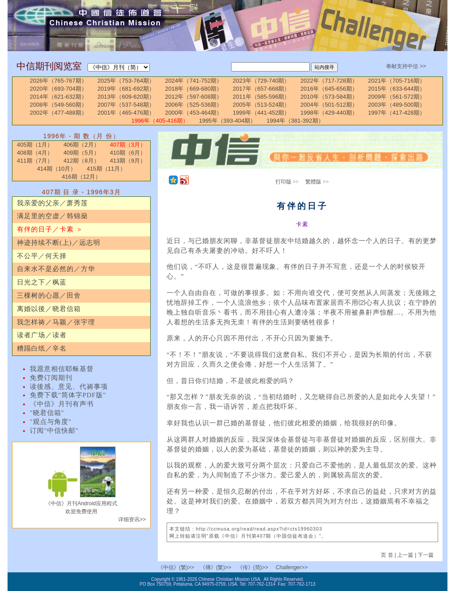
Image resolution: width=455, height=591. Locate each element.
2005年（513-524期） (261, 104)
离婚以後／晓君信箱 (49, 308)
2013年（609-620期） (126, 96)
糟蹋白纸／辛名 (42, 348)
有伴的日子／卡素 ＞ (50, 229)
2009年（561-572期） (396, 96)
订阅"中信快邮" (54, 430)
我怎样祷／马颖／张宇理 (56, 322)
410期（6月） (128, 152)
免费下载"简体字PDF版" (68, 395)
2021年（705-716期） (396, 80)
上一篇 (405, 555)
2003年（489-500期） (396, 104)
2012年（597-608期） (194, 96)
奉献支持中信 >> (406, 66)
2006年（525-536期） (194, 104)
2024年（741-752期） (194, 80)
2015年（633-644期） (396, 88)
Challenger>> (291, 567)
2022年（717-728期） (329, 80)
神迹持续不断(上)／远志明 (58, 242)
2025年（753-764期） (126, 80)
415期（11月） (106, 168)
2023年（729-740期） (261, 80)
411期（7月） (35, 160)
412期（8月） (82, 160)
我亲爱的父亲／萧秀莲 (52, 203)
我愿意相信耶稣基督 (62, 368)
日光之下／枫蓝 (42, 282)
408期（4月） (35, 152)
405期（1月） (35, 144)
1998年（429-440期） (329, 112)
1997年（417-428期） (396, 112)
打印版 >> (287, 182)
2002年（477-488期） (58, 112)
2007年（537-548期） (126, 104)
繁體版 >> (317, 182)
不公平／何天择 (42, 256)
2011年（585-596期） (261, 96)
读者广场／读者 (42, 335)
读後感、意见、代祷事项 (69, 386)
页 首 (388, 555)
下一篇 (426, 555)
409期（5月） (82, 152)
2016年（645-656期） (329, 88)
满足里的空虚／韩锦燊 (52, 216)
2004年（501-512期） (329, 104)
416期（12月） (81, 176)
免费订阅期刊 (51, 377)
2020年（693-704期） (58, 88)
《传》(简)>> (252, 567)
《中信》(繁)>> (176, 567)
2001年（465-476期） (126, 112)
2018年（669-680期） (194, 88)
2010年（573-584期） (329, 96)
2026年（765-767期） (58, 80)
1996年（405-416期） (159, 120)
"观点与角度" (51, 421)
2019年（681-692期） (126, 88)
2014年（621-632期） (58, 96)
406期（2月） (82, 144)
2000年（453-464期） (194, 112)
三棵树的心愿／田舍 (49, 295)
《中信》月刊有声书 (62, 403)
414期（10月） (56, 168)
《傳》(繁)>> (215, 567)
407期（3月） (128, 144)
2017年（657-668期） (261, 88)
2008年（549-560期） (58, 104)
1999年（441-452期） (261, 112)
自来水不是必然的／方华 (56, 268)
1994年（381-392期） (295, 120)
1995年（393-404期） (227, 120)
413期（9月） (128, 160)
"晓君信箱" (47, 412)
